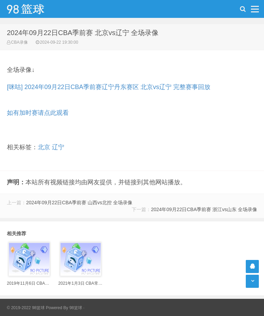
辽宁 (58, 147)
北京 (44, 147)
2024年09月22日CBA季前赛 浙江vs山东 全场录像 (204, 209)
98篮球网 (34, 9)
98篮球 (75, 307)
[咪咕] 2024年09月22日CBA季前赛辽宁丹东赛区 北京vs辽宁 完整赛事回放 (108, 87)
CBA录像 (19, 42)
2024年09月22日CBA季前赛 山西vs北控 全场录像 (79, 202)
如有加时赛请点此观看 (38, 112)
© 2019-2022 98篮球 (26, 307)
